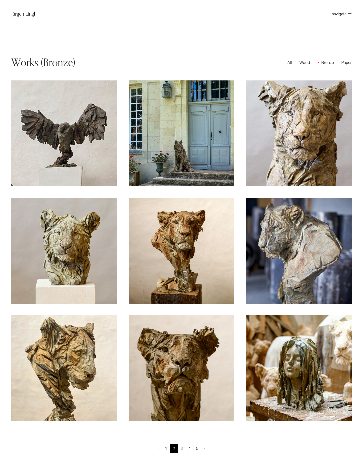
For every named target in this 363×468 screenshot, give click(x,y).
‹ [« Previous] (158, 448)
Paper (346, 62)
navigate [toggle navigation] (341, 14)
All (289, 62)
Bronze (327, 62)
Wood (304, 62)
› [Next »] (204, 448)
